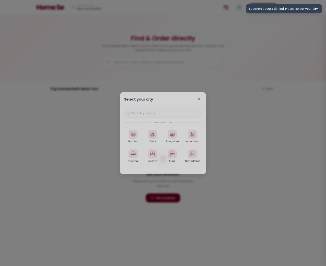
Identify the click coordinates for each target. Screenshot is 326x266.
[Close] (200, 98)
